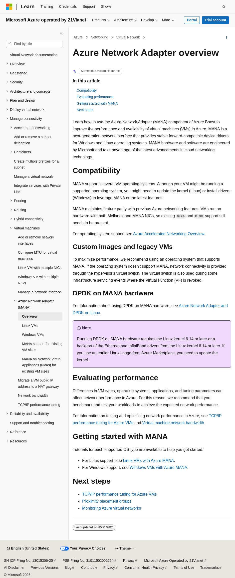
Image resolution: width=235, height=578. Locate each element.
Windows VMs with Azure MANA (158, 467)
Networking (99, 37)
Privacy (129, 561)
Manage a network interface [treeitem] (39, 292)
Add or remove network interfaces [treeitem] (36, 240)
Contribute (89, 568)
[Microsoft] (9, 6)
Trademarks (209, 568)
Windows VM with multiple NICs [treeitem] (38, 280)
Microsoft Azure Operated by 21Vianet (173, 561)
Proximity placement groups (106, 501)
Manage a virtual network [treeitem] (33, 177)
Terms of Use (184, 568)
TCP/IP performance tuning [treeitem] (39, 405)
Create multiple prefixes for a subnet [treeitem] (36, 164)
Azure (78, 37)
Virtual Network (128, 37)
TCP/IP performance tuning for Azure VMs (119, 494)
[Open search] (224, 6)
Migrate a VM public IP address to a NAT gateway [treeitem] (38, 383)
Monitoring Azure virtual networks (111, 508)
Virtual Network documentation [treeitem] (33, 55)
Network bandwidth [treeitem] (33, 395)
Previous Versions (44, 568)
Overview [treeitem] (29, 316)
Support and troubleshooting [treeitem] (32, 423)
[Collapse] (61, 33)
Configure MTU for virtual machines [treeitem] (37, 255)
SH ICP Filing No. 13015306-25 (28, 561)
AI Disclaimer (14, 568)
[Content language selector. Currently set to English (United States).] (28, 549)
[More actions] (226, 37)
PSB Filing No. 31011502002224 (87, 561)
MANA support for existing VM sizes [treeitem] (42, 347)
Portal (192, 20)
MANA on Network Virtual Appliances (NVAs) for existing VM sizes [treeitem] (41, 365)
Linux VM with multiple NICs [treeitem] (39, 268)
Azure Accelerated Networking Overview (168, 234)
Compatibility (87, 90)
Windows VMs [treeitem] (33, 335)
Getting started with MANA (97, 103)
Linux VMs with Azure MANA (148, 460)
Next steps (85, 110)
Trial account (215, 20)
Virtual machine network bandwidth (173, 423)
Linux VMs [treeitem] (30, 326)
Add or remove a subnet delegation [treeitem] (32, 140)
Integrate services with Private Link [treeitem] (37, 189)
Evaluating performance (95, 97)
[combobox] (34, 44)
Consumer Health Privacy (144, 568)
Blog (68, 568)
